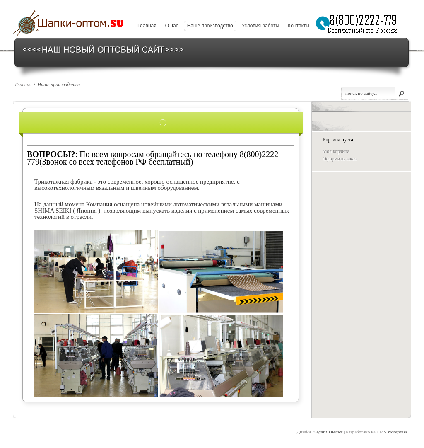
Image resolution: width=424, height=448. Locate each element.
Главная (147, 26)
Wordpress (397, 431)
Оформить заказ (340, 159)
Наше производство (210, 26)
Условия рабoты (260, 26)
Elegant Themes (327, 431)
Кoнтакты (298, 26)
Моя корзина (336, 151)
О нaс (171, 26)
